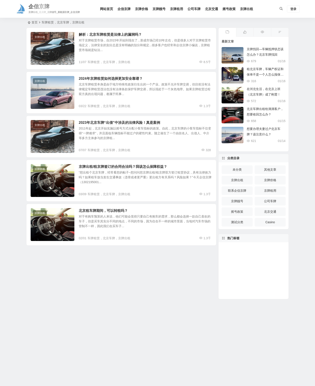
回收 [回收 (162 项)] (248, 270)
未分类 (237, 169)
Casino (270, 222)
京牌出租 (246, 9)
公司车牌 (194, 9)
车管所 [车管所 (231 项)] (242, 278)
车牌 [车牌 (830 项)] (262, 287)
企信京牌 (124, 9)
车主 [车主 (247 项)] (257, 273)
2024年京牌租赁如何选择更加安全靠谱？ (111, 78)
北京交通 (211, 9)
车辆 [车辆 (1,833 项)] (260, 281)
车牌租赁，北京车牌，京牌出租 (109, 62)
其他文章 (270, 169)
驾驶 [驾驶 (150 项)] (253, 288)
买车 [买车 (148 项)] (271, 264)
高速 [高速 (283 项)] (268, 276)
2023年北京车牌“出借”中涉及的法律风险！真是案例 (119, 122)
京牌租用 (176, 9)
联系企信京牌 (237, 190)
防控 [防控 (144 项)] (251, 282)
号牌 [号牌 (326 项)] (257, 253)
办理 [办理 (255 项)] (264, 268)
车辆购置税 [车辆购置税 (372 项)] (237, 269)
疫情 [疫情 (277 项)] (247, 254)
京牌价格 (141, 9)
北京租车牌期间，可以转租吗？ (103, 210)
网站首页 (106, 9)
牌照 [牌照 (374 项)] (271, 267)
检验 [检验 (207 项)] (264, 259)
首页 (35, 22)
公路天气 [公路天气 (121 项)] (248, 261)
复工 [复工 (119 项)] (244, 286)
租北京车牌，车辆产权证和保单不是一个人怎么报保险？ (265, 74)
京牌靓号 (159, 9)
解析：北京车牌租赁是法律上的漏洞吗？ (110, 34)
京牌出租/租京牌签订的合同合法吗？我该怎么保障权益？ (123, 166)
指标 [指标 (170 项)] (270, 281)
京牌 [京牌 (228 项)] (256, 261)
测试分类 (237, 222)
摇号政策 (229, 9)
